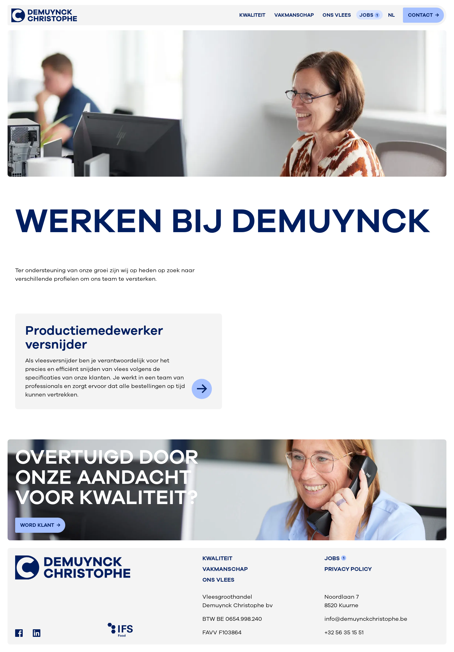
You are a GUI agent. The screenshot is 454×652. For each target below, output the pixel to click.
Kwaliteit (252, 15)
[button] (391, 15)
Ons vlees (218, 580)
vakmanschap (225, 569)
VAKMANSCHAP (294, 15)
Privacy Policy (348, 569)
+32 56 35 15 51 (344, 632)
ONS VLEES (337, 15)
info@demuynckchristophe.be (365, 619)
